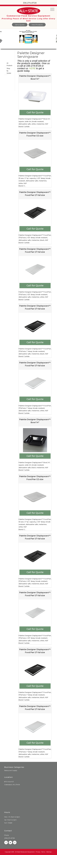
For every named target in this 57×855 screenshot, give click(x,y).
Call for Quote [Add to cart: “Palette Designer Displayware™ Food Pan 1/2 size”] (35, 169)
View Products (37, 25)
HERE (32, 68)
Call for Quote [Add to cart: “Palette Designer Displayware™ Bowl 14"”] (35, 112)
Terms (43, 852)
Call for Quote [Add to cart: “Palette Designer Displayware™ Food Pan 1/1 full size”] (35, 228)
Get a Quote (20, 25)
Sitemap (48, 852)
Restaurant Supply (10, 770)
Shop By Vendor (8, 71)
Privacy (38, 852)
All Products (8, 64)
